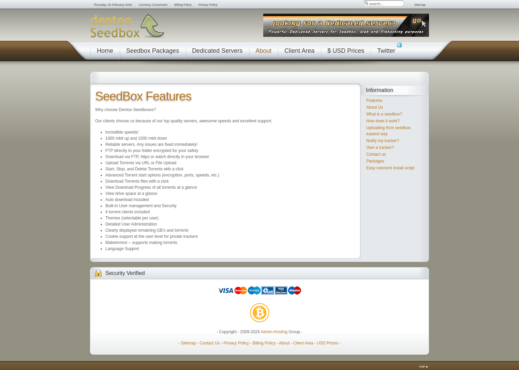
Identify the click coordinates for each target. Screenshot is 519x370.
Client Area (303, 343)
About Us (374, 107)
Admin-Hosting (274, 331)
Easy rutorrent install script (390, 168)
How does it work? (383, 121)
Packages (375, 161)
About (284, 343)
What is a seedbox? (384, 114)
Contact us (376, 154)
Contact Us (209, 343)
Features (374, 100)
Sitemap (188, 343)
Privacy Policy (236, 343)
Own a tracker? (380, 147)
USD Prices (327, 343)
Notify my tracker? (382, 140)
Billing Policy (264, 343)
